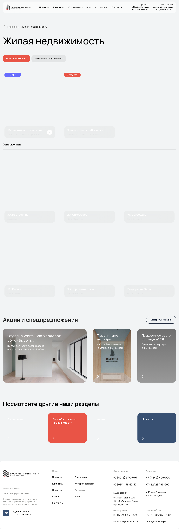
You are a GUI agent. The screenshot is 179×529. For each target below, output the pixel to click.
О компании (74, 7)
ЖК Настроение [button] (17, 214)
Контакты (116, 7)
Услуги (78, 496)
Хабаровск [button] (12, 219)
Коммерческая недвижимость (49, 58)
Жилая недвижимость (34, 26)
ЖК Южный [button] (14, 289)
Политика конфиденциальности (16, 494)
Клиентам (58, 7)
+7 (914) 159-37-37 (124, 484)
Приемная (144, 4)
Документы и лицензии (12, 488)
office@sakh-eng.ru (140, 7)
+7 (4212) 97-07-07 (164, 9)
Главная (10, 26)
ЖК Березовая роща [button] (80, 289)
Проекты (44, 7)
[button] (30, 190)
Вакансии (80, 490)
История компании (85, 483)
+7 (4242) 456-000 (158, 477)
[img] (30, 105)
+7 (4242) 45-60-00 (140, 9)
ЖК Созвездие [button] (136, 214)
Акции (103, 7)
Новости (91, 7)
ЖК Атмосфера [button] (77, 214)
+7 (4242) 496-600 (157, 484)
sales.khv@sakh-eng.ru (163, 7)
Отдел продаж (166, 4)
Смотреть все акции (161, 319)
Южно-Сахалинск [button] (75, 219)
